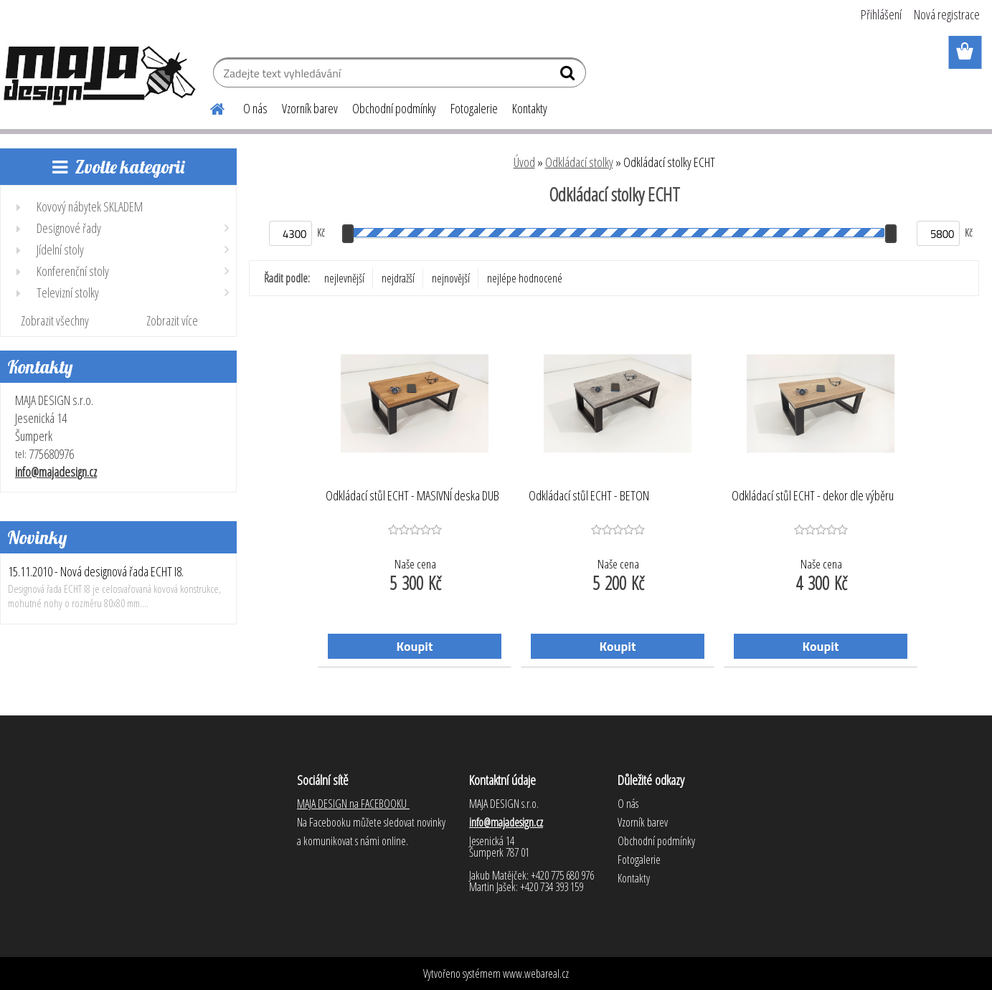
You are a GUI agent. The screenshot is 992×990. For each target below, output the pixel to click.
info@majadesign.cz (56, 471)
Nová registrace (947, 14)
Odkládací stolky (579, 162)
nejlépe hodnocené (524, 278)
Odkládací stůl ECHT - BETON (589, 496)
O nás (255, 108)
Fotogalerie (474, 108)
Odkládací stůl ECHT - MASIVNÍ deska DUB (412, 496)
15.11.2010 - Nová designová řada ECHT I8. (96, 571)
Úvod (524, 162)
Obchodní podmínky (394, 108)
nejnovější (451, 278)
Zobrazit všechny (55, 320)
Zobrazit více (172, 320)
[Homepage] (208, 106)
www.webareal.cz (536, 973)
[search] (569, 76)
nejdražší (398, 278)
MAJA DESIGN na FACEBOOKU (353, 803)
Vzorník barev (310, 108)
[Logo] (98, 74)
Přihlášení (881, 14)
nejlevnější (344, 278)
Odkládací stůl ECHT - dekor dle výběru (813, 496)
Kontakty (529, 108)
